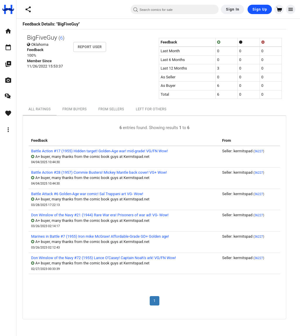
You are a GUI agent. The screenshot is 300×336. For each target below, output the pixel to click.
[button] (28, 9)
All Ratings (43, 109)
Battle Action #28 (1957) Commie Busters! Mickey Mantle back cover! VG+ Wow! (103, 172)
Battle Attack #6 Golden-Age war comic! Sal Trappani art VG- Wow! (91, 194)
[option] (8, 31)
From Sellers (115, 109)
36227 (262, 151)
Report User (93, 47)
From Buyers (78, 109)
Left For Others (154, 109)
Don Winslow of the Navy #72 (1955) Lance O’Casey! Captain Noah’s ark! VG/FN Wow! (107, 258)
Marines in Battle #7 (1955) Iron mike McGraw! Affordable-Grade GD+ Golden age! (104, 236)
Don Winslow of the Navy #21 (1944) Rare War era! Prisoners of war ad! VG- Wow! (103, 215)
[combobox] (175, 9)
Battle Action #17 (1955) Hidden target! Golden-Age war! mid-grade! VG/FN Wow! (103, 151)
